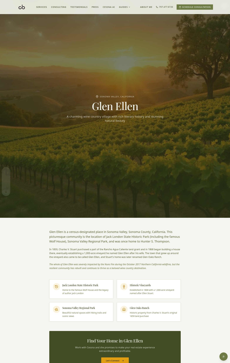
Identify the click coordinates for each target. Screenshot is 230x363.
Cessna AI (109, 7)
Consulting (58, 7)
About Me (146, 7)
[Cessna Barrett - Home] (21, 7)
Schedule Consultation (195, 7)
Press (95, 7)
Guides (124, 7)
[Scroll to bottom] (6, 192)
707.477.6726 (164, 7)
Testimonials (79, 7)
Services (41, 7)
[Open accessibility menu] (223, 356)
